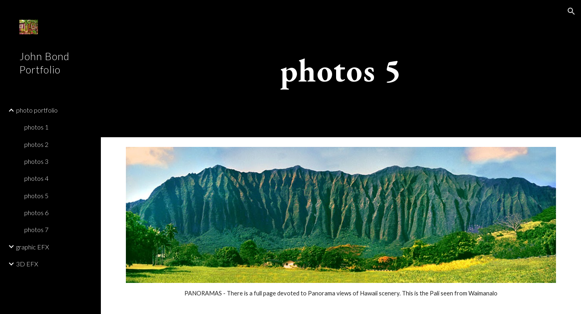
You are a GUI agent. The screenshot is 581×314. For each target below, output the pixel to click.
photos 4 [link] (36, 178)
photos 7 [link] (36, 229)
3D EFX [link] (27, 264)
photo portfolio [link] (37, 110)
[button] (571, 11)
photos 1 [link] (36, 127)
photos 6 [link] (36, 212)
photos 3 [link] (36, 161)
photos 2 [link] (36, 144)
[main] (341, 69)
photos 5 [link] (36, 195)
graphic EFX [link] (32, 247)
